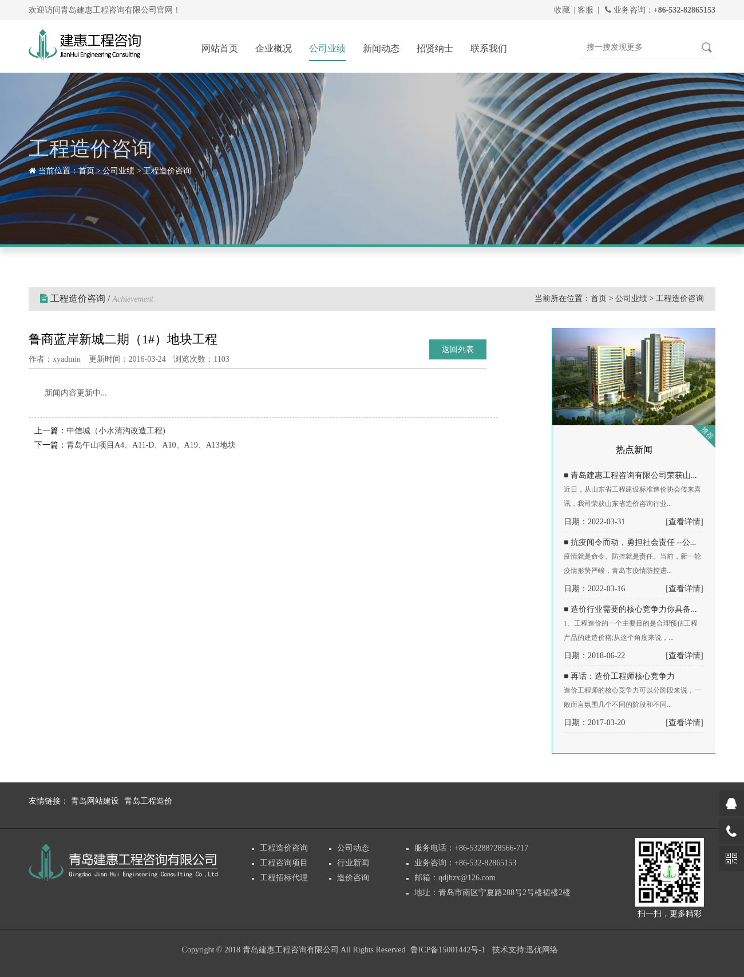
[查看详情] (684, 521)
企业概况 (273, 48)
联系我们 (488, 48)
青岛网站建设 (95, 801)
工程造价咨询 (167, 171)
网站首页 (219, 48)
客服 (585, 10)
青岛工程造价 (148, 801)
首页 (86, 171)
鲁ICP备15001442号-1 (447, 950)
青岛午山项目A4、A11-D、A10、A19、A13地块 (151, 445)
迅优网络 (542, 950)
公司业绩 (327, 48)
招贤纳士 (435, 48)
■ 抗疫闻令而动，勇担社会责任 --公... (630, 542)
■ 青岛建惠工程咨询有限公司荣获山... (630, 475)
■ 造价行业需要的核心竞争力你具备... (630, 609)
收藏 (562, 10)
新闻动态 (381, 48)
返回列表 (458, 349)
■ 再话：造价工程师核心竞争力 (619, 676)
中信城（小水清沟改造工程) (115, 430)
